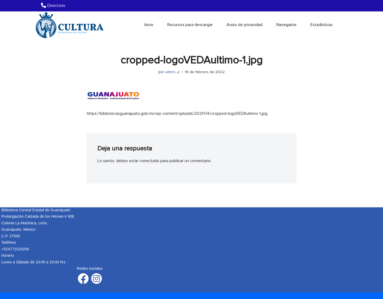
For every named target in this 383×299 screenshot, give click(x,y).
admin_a (172, 72)
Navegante (286, 24)
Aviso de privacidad (245, 24)
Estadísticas (321, 24)
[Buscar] (338, 25)
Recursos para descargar (190, 24)
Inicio (148, 24)
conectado (149, 160)
